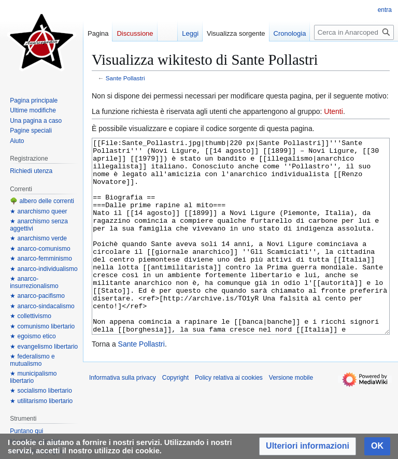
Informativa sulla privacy (122, 416)
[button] (307, 446)
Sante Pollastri (125, 78)
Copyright (175, 416)
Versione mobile (291, 416)
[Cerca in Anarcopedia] (354, 32)
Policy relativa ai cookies (229, 416)
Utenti (333, 111)
